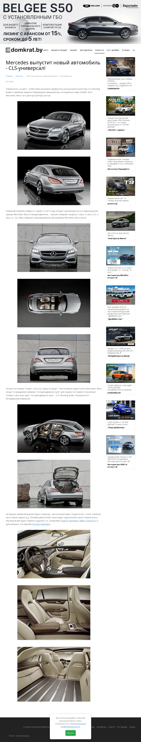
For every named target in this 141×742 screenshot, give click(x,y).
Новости (99, 50)
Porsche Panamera (41, 524)
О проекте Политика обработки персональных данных (46, 727)
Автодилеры (86, 50)
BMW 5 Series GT (87, 520)
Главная (9, 76)
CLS (27, 517)
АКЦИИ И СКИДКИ (59, 50)
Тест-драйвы (113, 50)
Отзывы (126, 50)
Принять (70, 733)
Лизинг (73, 50)
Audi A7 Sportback (69, 520)
